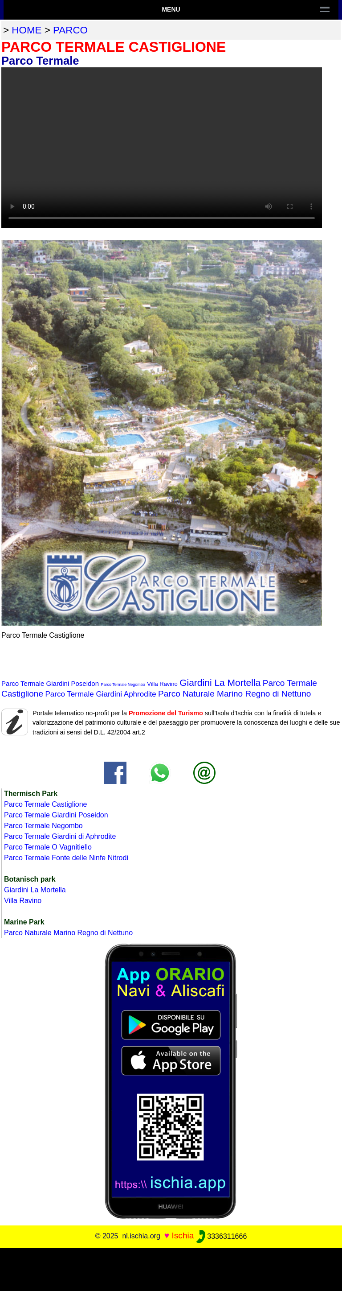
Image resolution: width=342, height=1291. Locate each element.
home (26, 30)
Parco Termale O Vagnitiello (48, 847)
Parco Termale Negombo (123, 684)
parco (70, 30)
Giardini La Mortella (220, 682)
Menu (171, 9)
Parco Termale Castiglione (45, 804)
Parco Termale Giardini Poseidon (50, 683)
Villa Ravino (162, 684)
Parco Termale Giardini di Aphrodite (60, 836)
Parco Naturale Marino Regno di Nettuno (234, 693)
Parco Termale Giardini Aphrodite (100, 694)
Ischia (182, 1236)
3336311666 (221, 1236)
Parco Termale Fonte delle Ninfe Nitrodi (66, 858)
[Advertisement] (171, 1268)
